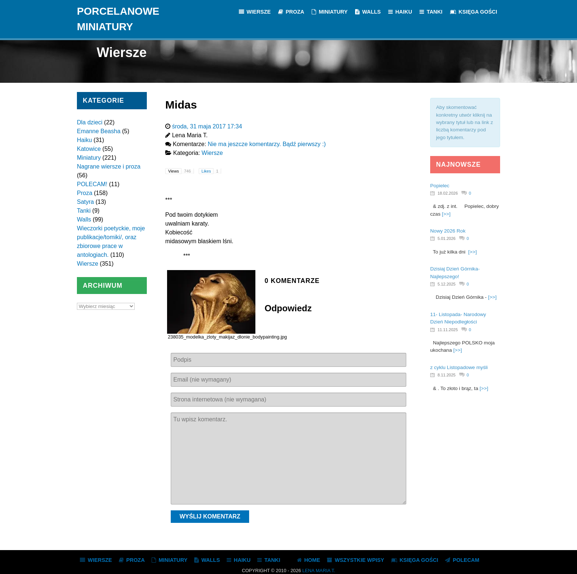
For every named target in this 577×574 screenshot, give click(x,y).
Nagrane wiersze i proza (109, 166)
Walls (84, 219)
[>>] (446, 214)
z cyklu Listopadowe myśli (459, 367)
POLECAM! (92, 184)
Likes (211, 171)
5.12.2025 (447, 284)
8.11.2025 (447, 375)
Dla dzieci (89, 122)
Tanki (84, 211)
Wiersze (87, 264)
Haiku (84, 140)
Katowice (89, 149)
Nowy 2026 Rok (448, 231)
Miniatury (89, 158)
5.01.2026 (447, 238)
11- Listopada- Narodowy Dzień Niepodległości (458, 318)
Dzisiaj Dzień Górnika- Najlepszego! (454, 272)
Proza (84, 193)
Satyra (85, 202)
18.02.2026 (448, 193)
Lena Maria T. (318, 570)
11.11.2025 (448, 329)
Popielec (439, 185)
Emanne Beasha (98, 131)
